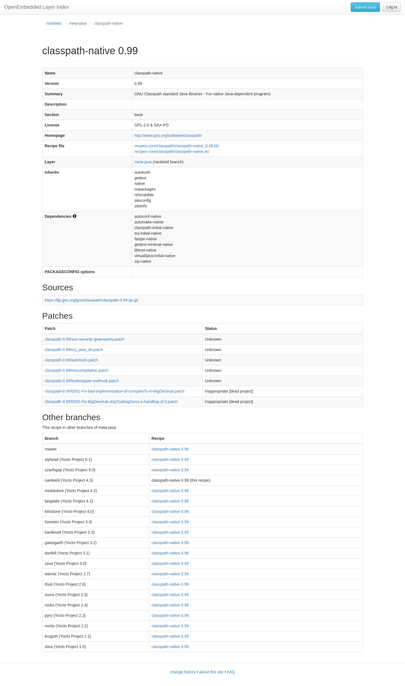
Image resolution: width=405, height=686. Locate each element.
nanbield (53, 23)
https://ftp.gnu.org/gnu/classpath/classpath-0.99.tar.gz (91, 300)
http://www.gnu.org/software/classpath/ (168, 135)
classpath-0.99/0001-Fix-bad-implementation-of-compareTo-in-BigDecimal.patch (114, 391)
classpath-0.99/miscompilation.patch (76, 370)
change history (183, 672)
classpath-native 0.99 (170, 449)
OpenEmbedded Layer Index (36, 7)
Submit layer (365, 7)
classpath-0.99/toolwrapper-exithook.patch (82, 381)
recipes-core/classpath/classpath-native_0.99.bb (176, 146)
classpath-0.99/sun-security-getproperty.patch (84, 339)
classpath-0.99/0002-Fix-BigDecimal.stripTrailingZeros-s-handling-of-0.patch (111, 401)
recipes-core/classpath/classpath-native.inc (172, 151)
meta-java (77, 23)
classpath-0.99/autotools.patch (71, 360)
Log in (391, 7)
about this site (211, 672)
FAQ (231, 672)
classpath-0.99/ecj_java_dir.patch (74, 349)
